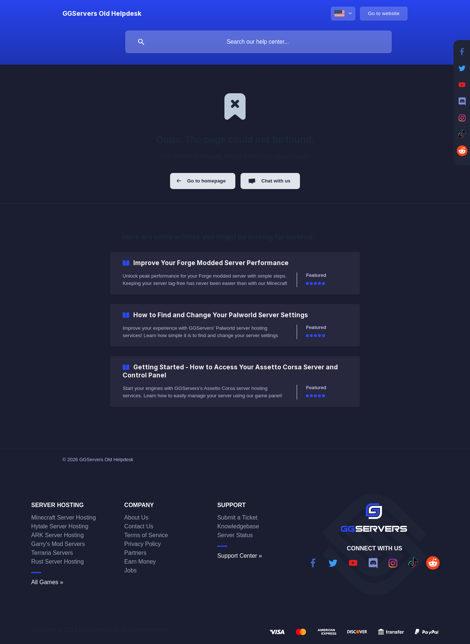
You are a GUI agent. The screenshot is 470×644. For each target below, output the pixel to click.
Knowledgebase (238, 526)
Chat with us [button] (275, 181)
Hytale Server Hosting (59, 526)
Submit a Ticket (237, 517)
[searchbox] (258, 41)
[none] (101, 14)
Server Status (235, 535)
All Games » (47, 582)
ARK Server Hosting (57, 535)
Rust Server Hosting (57, 561)
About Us (136, 517)
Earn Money (140, 561)
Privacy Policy (142, 544)
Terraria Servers (52, 553)
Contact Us (138, 526)
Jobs (130, 570)
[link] (235, 273)
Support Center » (239, 556)
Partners (135, 553)
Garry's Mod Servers (58, 544)
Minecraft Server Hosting (63, 517)
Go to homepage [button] (206, 181)
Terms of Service (146, 535)
